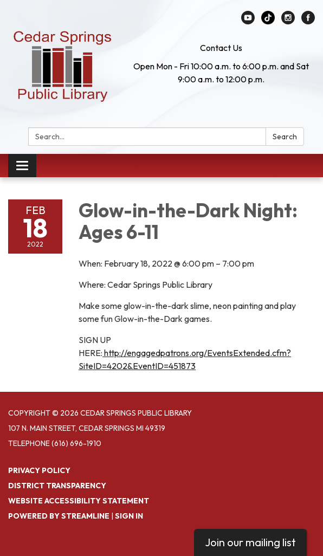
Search (285, 136)
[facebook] (308, 21)
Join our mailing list (250, 542)
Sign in (129, 516)
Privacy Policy (39, 470)
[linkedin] (268, 21)
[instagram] (288, 21)
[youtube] (248, 21)
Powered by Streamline (58, 516)
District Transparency (57, 485)
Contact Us (221, 47)
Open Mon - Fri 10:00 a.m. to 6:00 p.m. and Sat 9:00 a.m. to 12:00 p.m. (221, 73)
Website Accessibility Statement (78, 501)
